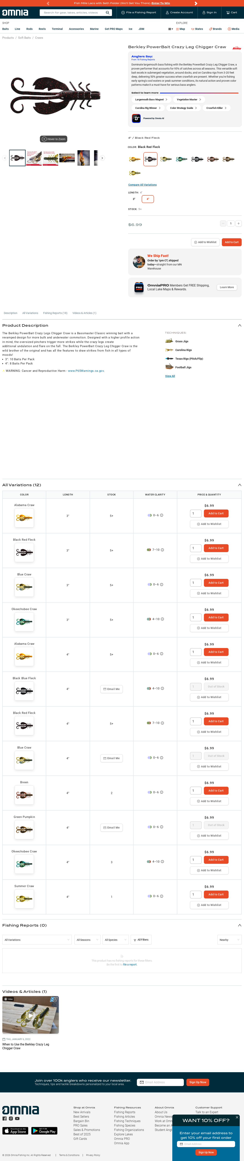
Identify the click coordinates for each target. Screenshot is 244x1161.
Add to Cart (232, 242)
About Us (161, 1112)
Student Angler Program (171, 1130)
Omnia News (163, 1116)
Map (180, 28)
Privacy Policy (93, 1155)
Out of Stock (216, 686)
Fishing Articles (124, 1116)
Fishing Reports (124, 1112)
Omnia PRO (122, 1139)
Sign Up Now (205, 1152)
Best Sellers (81, 1116)
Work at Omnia (165, 1121)
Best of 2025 (82, 1134)
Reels (42, 28)
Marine (94, 28)
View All (170, 376)
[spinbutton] (195, 513)
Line (17, 28)
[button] (122, 325)
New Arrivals (81, 1112)
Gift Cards (80, 1139)
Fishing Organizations (129, 1130)
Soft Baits (24, 37)
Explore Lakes (123, 1134)
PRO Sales (80, 1125)
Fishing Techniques (127, 1121)
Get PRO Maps (114, 28)
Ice (130, 28)
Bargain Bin (81, 1121)
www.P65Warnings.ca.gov (86, 371)
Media (233, 29)
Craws (39, 37)
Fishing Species (124, 1125)
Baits (5, 28)
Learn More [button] (227, 287)
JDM (141, 28)
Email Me (111, 689)
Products (8, 37)
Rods (29, 28)
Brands (215, 29)
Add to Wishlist (205, 242)
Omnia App (121, 1143)
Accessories (76, 28)
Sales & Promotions (86, 1130)
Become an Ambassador (171, 1125)
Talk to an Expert (206, 1112)
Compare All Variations (142, 184)
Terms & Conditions (69, 1155)
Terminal (57, 28)
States (197, 29)
